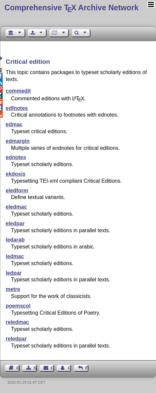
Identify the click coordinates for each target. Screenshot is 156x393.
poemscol (18, 306)
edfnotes (17, 108)
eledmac (16, 207)
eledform (17, 190)
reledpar (16, 339)
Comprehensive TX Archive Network (71, 7)
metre (13, 289)
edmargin (18, 141)
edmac (14, 124)
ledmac (15, 256)
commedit (18, 91)
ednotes (16, 157)
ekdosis (16, 174)
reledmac (17, 322)
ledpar (14, 273)
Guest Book (18, 367)
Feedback (86, 367)
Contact (52, 367)
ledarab (15, 240)
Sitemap (35, 367)
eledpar (15, 223)
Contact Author (69, 367)
